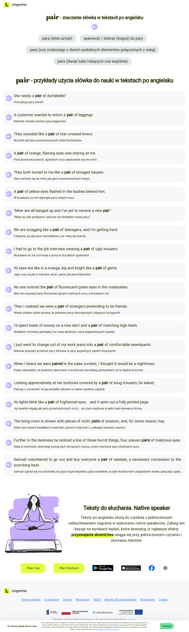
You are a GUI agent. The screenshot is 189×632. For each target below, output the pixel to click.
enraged (83, 172)
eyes (60, 153)
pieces (70, 421)
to (49, 115)
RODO (97, 599)
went (27, 344)
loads (33, 325)
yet (70, 210)
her (59, 383)
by (96, 383)
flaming (49, 153)
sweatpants (141, 344)
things (113, 440)
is (42, 421)
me (92, 153)
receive (85, 210)
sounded (30, 134)
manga (54, 268)
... (87, 402)
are (27, 210)
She (17, 95)
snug (118, 383)
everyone (88, 459)
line (79, 440)
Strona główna (31, 599)
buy (77, 459)
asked (149, 383)
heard (31, 363)
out (53, 344)
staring (78, 153)
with (60, 421)
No (16, 287)
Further (20, 440)
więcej (132, 619)
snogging (34, 229)
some (139, 421)
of (44, 95)
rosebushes (118, 287)
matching (111, 325)
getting (103, 229)
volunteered (38, 459)
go (30, 249)
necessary (140, 459)
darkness (45, 440)
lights (23, 402)
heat (35, 465)
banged (42, 210)
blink (33, 402)
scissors (112, 421)
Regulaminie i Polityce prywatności (107, 629)
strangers (78, 306)
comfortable (119, 344)
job (46, 249)
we (42, 306)
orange (35, 153)
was (68, 153)
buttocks (70, 383)
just (19, 344)
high (123, 325)
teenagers (73, 229)
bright (80, 268)
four (123, 440)
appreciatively (40, 383)
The (17, 421)
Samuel (20, 459)
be (112, 306)
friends (121, 306)
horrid (102, 440)
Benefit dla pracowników (120, 599)
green (83, 287)
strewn (50, 421)
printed (133, 402)
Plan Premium (69, 568)
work (71, 344)
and (57, 210)
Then (18, 306)
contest (90, 363)
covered (86, 383)
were (49, 306)
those (91, 440)
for (131, 421)
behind (91, 191)
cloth (85, 421)
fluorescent (68, 287)
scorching (22, 465)
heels (132, 325)
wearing (72, 249)
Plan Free (33, 568)
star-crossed (70, 134)
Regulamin (83, 599)
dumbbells (55, 95)
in (64, 191)
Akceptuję (167, 626)
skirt (76, 325)
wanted (40, 115)
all (33, 210)
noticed (33, 287)
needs (26, 95)
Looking (20, 383)
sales (78, 363)
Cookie (163, 599)
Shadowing (147, 599)
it (116, 363)
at (87, 153)
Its (16, 268)
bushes (79, 191)
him (101, 191)
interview (57, 249)
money (49, 325)
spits (104, 402)
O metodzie (51, 599)
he (141, 383)
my (63, 344)
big (64, 268)
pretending (96, 306)
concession (160, 459)
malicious (163, 440)
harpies (97, 172)
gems (112, 268)
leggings (86, 115)
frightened (68, 402)
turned (37, 172)
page (144, 402)
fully (122, 402)
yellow (34, 191)
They (18, 134)
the (69, 191)
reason (151, 421)
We (16, 229)
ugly (98, 249)
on (58, 325)
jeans (81, 344)
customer (25, 115)
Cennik (67, 599)
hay (161, 421)
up (51, 210)
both (27, 172)
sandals (120, 459)
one (23, 287)
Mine (19, 210)
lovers (87, 134)
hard (113, 229)
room (35, 421)
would (123, 363)
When (18, 363)
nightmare (145, 363)
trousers (110, 249)
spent (23, 325)
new (98, 210)
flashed (55, 191)
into (90, 344)
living (25, 421)
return (57, 115)
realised (32, 306)
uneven (134, 440)
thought (107, 363)
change (43, 344)
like (41, 134)
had (19, 249)
